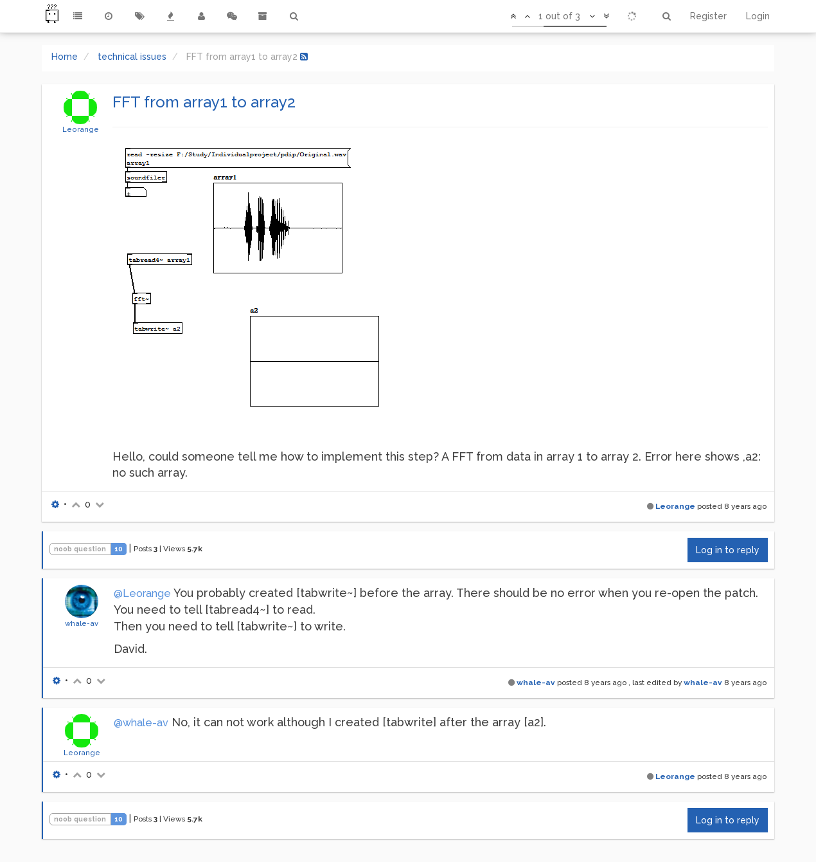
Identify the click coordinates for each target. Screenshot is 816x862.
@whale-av (141, 723)
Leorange (80, 129)
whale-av (81, 623)
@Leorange (142, 593)
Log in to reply (727, 550)
